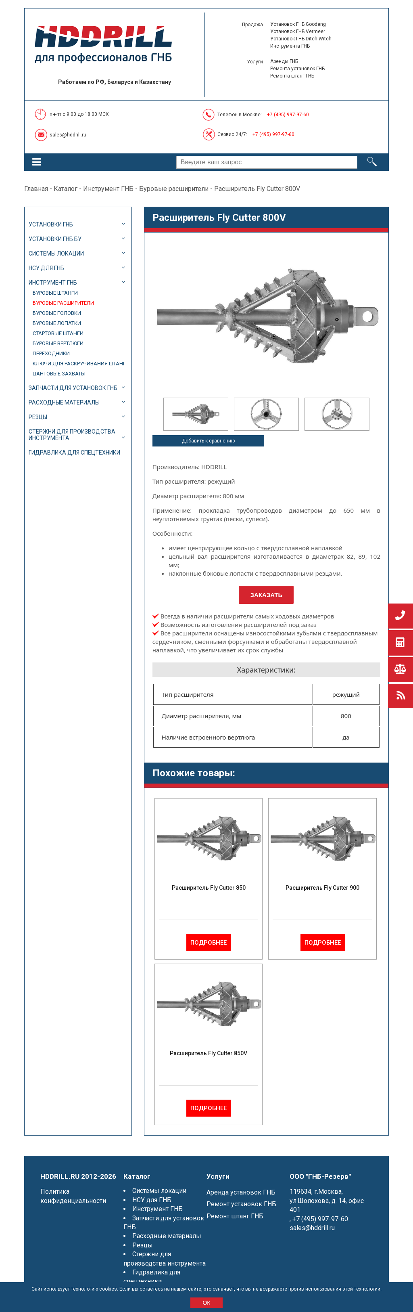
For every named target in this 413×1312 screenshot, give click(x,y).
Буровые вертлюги (58, 343)
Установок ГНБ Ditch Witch (301, 39)
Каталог (65, 189)
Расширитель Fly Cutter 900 (322, 887)
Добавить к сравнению (208, 441)
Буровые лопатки (57, 323)
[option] (195, 414)
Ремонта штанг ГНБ (292, 76)
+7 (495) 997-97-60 (288, 114)
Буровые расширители (174, 189)
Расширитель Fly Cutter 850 (209, 887)
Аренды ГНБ (284, 61)
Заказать (266, 594)
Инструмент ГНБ (108, 189)
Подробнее (208, 942)
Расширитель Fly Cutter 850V (208, 1053)
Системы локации (56, 253)
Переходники (51, 353)
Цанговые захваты (59, 374)
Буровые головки (57, 313)
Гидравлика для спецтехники (74, 452)
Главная (36, 189)
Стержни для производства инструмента (72, 434)
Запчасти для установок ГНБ (73, 388)
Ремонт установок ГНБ (241, 1204)
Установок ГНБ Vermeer (297, 31)
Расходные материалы (64, 402)
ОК (206, 1302)
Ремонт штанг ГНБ (234, 1216)
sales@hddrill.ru (68, 135)
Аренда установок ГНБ (240, 1192)
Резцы (38, 417)
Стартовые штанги (58, 333)
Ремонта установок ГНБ (297, 68)
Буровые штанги (55, 293)
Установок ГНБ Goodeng (298, 24)
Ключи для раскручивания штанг (79, 363)
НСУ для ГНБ (46, 268)
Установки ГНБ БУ (55, 239)
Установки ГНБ (51, 224)
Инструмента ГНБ (290, 46)
